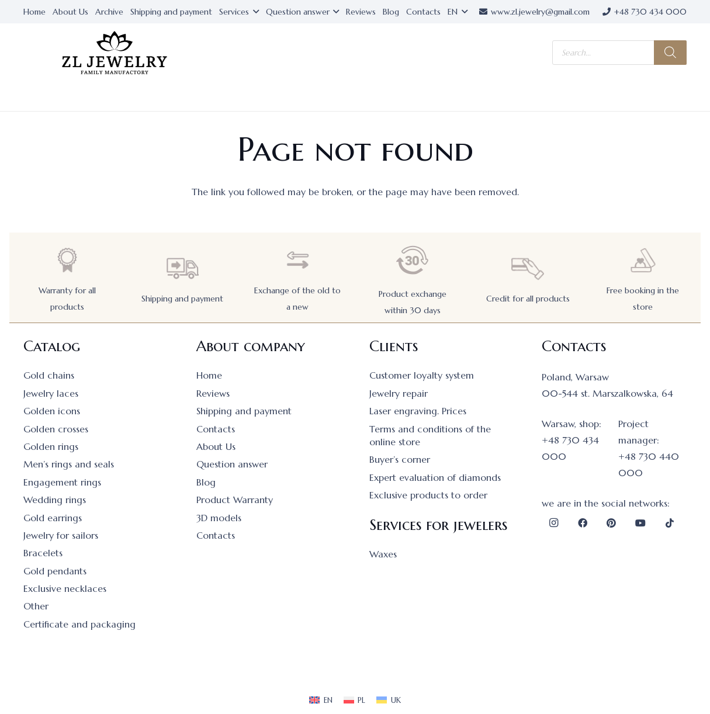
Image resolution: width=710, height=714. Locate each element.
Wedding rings (54, 499)
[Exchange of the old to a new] (297, 260)
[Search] (670, 52)
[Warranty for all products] (67, 260)
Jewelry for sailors (60, 535)
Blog (206, 482)
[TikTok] (669, 523)
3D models (218, 518)
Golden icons (51, 411)
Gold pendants (54, 571)
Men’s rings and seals (68, 464)
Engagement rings (62, 482)
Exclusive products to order (428, 495)
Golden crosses (55, 429)
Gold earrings (52, 518)
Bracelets (43, 553)
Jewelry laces (50, 393)
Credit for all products (528, 298)
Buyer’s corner (399, 459)
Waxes (383, 554)
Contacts (215, 429)
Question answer (232, 464)
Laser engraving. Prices (417, 411)
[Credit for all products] (527, 268)
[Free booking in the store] (642, 260)
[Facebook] (582, 523)
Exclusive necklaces (64, 588)
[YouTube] (640, 523)
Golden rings (50, 446)
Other (36, 606)
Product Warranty (234, 499)
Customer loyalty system (421, 375)
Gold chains (48, 375)
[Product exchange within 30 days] (412, 260)
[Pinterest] (611, 523)
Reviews (213, 393)
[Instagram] (553, 523)
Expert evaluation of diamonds (435, 477)
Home (209, 375)
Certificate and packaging (79, 624)
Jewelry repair (398, 393)
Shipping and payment (182, 298)
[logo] (114, 53)
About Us (215, 446)
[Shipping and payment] (182, 268)
